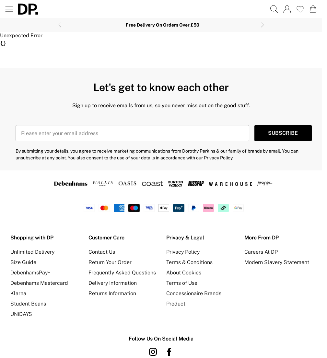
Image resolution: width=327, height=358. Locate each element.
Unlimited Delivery (32, 252)
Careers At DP (261, 252)
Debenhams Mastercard (39, 283)
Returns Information (112, 293)
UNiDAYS (21, 314)
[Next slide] (262, 25)
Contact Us (101, 252)
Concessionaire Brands (193, 293)
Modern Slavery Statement (276, 262)
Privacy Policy (183, 252)
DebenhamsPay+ (30, 273)
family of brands (245, 151)
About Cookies (183, 273)
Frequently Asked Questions (122, 273)
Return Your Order (110, 262)
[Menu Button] (9, 9)
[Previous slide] (60, 25)
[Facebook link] (169, 352)
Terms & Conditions (189, 262)
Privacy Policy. (218, 157)
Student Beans (28, 304)
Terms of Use (181, 283)
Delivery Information (112, 283)
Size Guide (23, 262)
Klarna (18, 293)
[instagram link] (153, 352)
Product (175, 304)
